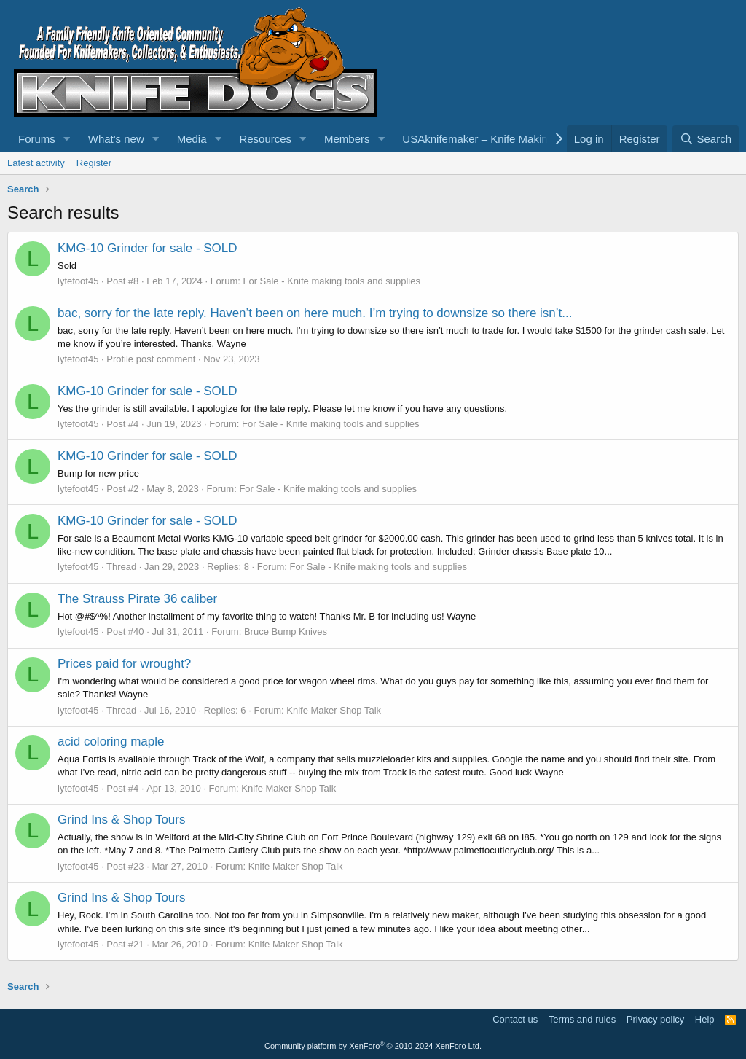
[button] (67, 138)
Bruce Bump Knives (285, 631)
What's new (116, 139)
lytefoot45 (78, 281)
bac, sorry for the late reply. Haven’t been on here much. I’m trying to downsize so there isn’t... (315, 313)
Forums (36, 139)
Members (347, 139)
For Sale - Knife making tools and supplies (331, 281)
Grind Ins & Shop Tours (121, 820)
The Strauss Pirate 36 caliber (137, 599)
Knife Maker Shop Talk (333, 710)
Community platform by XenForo (373, 1046)
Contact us (515, 1019)
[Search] (705, 138)
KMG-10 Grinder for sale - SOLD (147, 248)
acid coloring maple (111, 742)
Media (192, 139)
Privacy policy (655, 1019)
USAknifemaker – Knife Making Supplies (500, 139)
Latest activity (36, 162)
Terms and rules (582, 1019)
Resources (265, 139)
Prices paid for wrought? (124, 664)
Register (93, 162)
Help (705, 1019)
